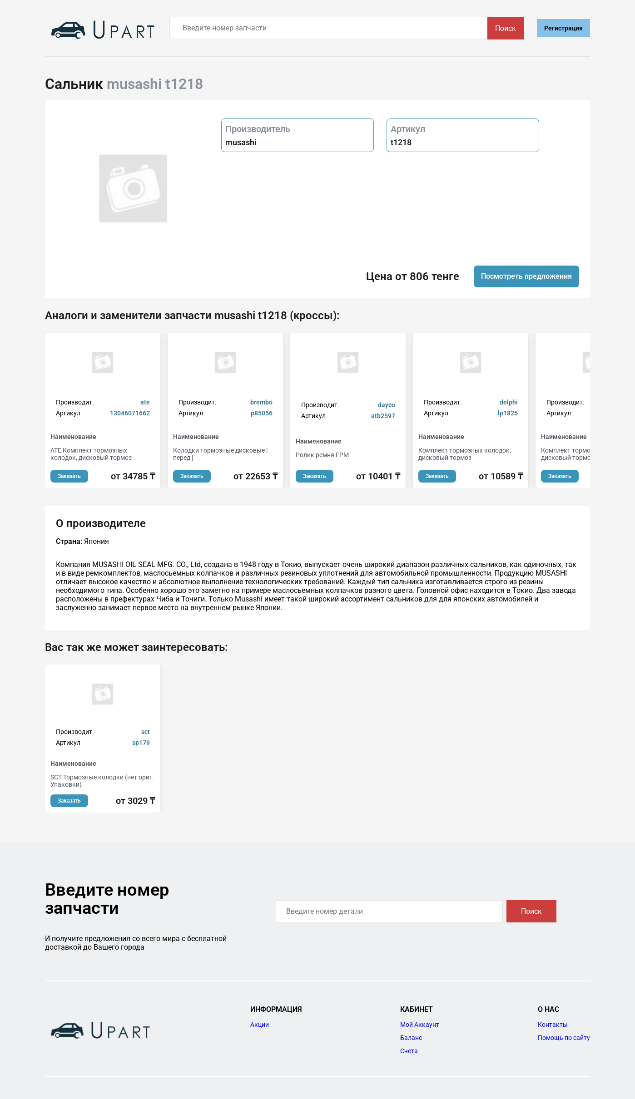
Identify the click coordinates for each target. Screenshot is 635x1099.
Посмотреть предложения (526, 276)
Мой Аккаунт (419, 1024)
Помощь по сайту (564, 1037)
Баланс (411, 1037)
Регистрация (563, 28)
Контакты (553, 1024)
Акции (259, 1024)
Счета (409, 1051)
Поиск (505, 28)
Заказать (69, 476)
